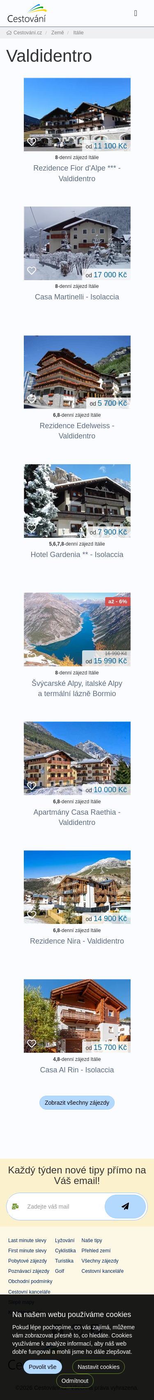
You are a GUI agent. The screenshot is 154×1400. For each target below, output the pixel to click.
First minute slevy (27, 1251)
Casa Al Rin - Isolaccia (77, 1070)
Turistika (64, 1261)
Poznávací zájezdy (28, 1271)
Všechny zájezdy (100, 1261)
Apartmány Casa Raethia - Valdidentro (76, 817)
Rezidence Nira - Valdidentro (77, 941)
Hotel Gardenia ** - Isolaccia (76, 555)
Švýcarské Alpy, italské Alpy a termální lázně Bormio (77, 688)
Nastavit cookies (99, 1367)
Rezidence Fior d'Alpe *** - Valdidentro (77, 173)
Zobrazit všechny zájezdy (77, 1102)
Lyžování (65, 1240)
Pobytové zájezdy (27, 1261)
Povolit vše (43, 1367)
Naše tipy (92, 1240)
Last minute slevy (27, 1240)
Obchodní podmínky (30, 1281)
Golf (59, 1271)
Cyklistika (65, 1251)
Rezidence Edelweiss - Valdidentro (76, 431)
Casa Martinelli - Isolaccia (77, 297)
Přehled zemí (96, 1251)
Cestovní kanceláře (103, 1271)
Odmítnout (75, 1381)
